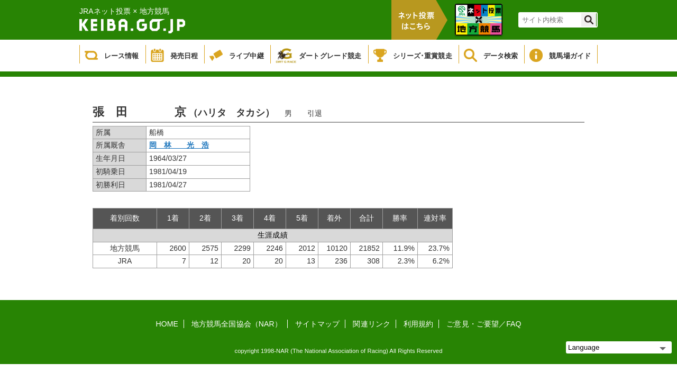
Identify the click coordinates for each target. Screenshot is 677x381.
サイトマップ (317, 324)
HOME (167, 324)
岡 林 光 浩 (179, 145)
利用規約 (418, 324)
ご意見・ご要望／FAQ (483, 324)
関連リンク (371, 324)
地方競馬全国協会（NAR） (236, 324)
